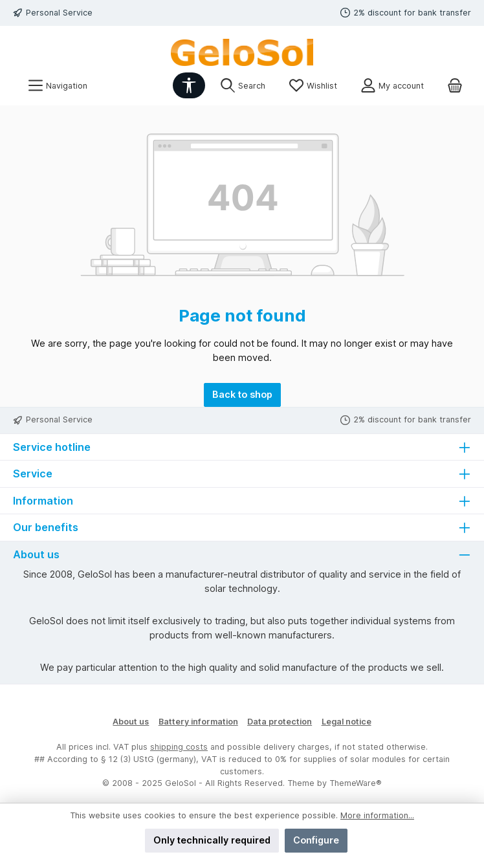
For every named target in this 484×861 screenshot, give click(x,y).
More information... (377, 815)
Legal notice (346, 721)
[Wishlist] (313, 85)
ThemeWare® (355, 783)
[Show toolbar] (189, 85)
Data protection (279, 721)
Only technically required (211, 839)
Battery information (198, 721)
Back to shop (242, 394)
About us (131, 721)
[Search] (243, 85)
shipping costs (179, 747)
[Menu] (57, 85)
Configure (316, 839)
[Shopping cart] (455, 85)
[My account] (392, 85)
